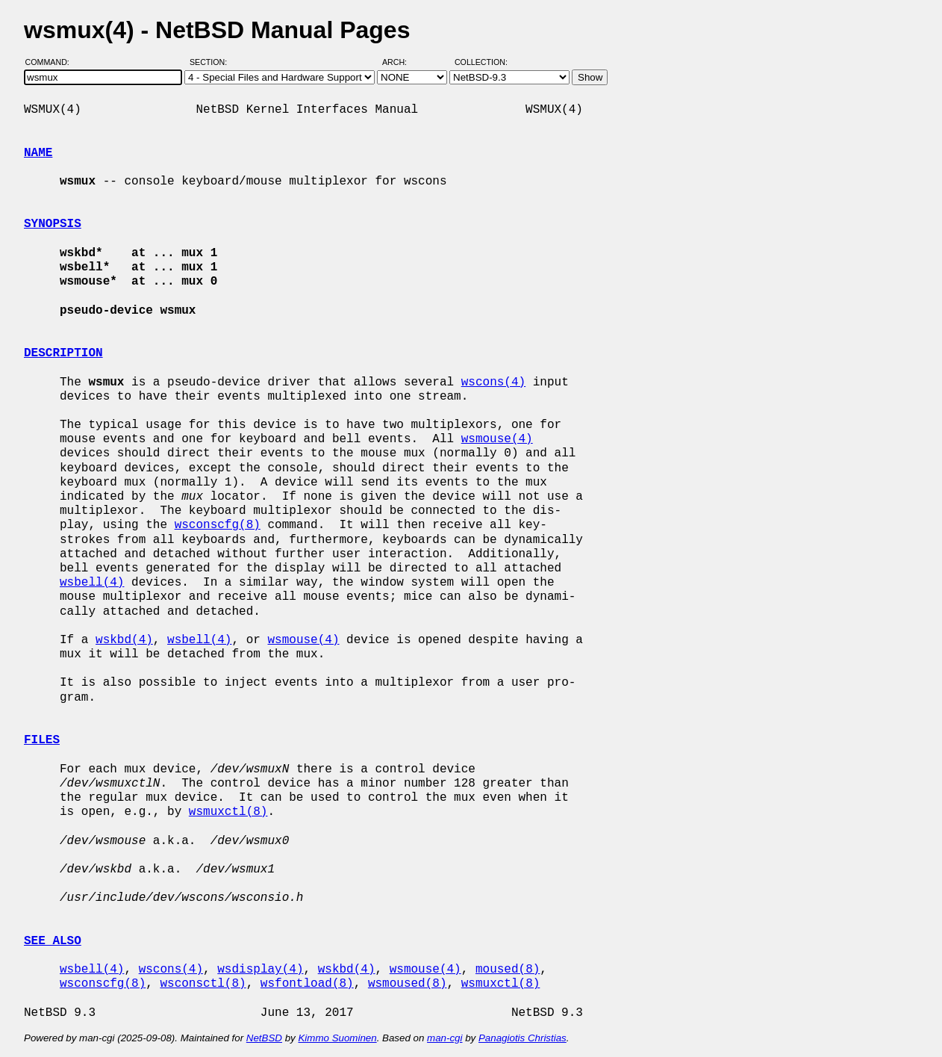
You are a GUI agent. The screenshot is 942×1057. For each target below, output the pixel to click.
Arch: (401, 62)
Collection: (481, 62)
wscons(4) (493, 382)
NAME (38, 153)
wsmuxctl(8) (228, 812)
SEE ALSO (52, 941)
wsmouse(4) (497, 439)
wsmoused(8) (407, 984)
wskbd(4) (124, 640)
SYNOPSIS (52, 224)
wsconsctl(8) (203, 984)
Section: (212, 62)
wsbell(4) (92, 582)
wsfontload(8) (307, 984)
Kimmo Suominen (337, 1038)
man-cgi (444, 1038)
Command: (51, 62)
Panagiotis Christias (522, 1038)
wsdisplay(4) (260, 969)
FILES (42, 740)
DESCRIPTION (63, 353)
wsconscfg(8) (218, 525)
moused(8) (507, 969)
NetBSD (264, 1038)
